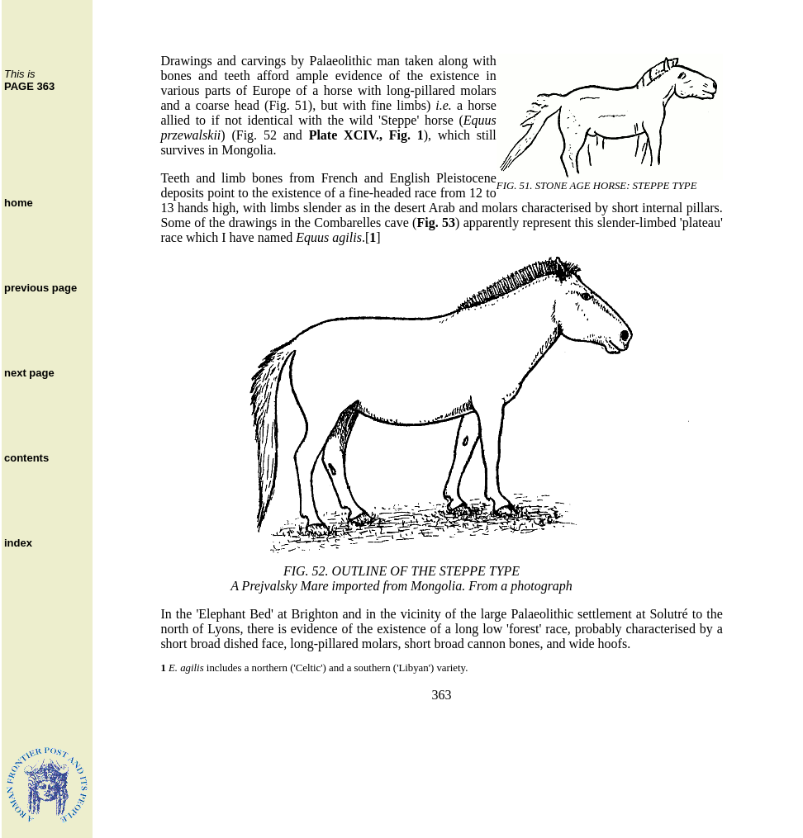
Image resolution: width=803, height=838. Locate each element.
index (18, 543)
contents (26, 458)
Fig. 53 (435, 222)
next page (29, 373)
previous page (40, 288)
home (18, 202)
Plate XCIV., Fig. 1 (366, 135)
